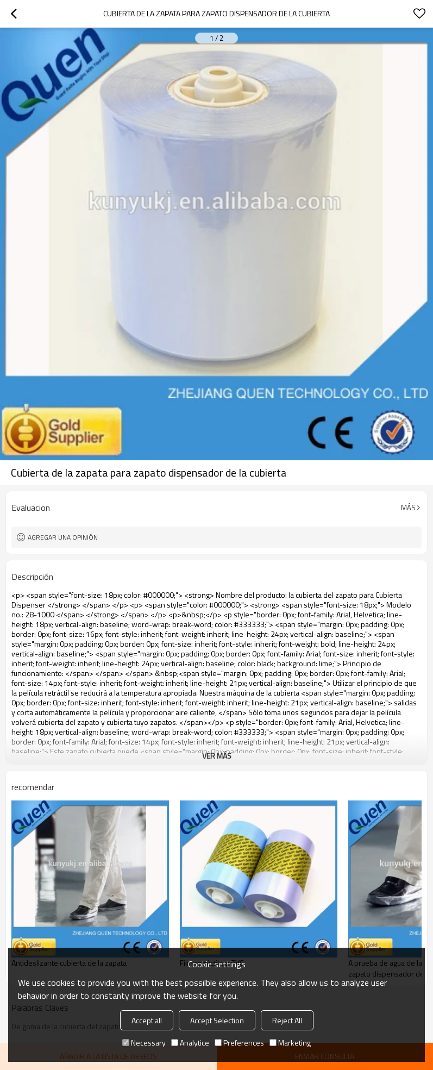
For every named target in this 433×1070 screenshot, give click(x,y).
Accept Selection (217, 1020)
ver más (216, 755)
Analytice (190, 1042)
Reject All (287, 1020)
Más (408, 507)
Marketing (290, 1042)
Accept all (146, 1020)
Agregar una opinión (63, 537)
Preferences (239, 1042)
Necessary (144, 1042)
